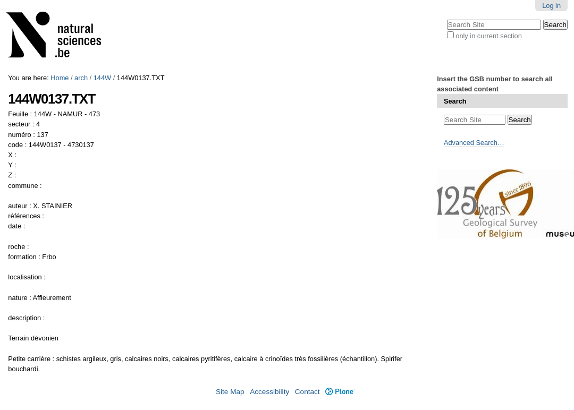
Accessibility (269, 392)
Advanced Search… (474, 143)
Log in (551, 6)
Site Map (230, 392)
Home (59, 78)
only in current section (488, 36)
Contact (307, 392)
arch (81, 78)
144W (102, 78)
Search (455, 101)
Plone (340, 392)
